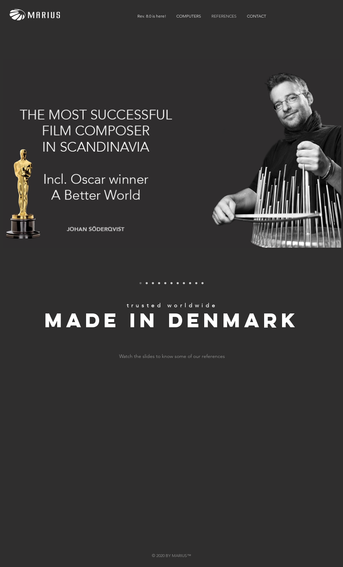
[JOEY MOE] (184, 283)
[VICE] (196, 283)
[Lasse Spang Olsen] (190, 283)
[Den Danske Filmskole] (159, 283)
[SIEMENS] (171, 283)
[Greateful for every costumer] (202, 283)
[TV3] (147, 283)
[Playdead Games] (165, 283)
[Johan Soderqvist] (140, 283)
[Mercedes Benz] (153, 283)
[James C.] (178, 283)
